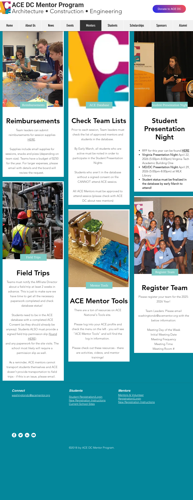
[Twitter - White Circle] (20, 435)
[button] (33, 105)
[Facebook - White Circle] (14, 435)
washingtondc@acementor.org (158, 315)
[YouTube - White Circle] (33, 435)
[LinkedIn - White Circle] (27, 435)
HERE (31, 139)
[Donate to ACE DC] (169, 9)
